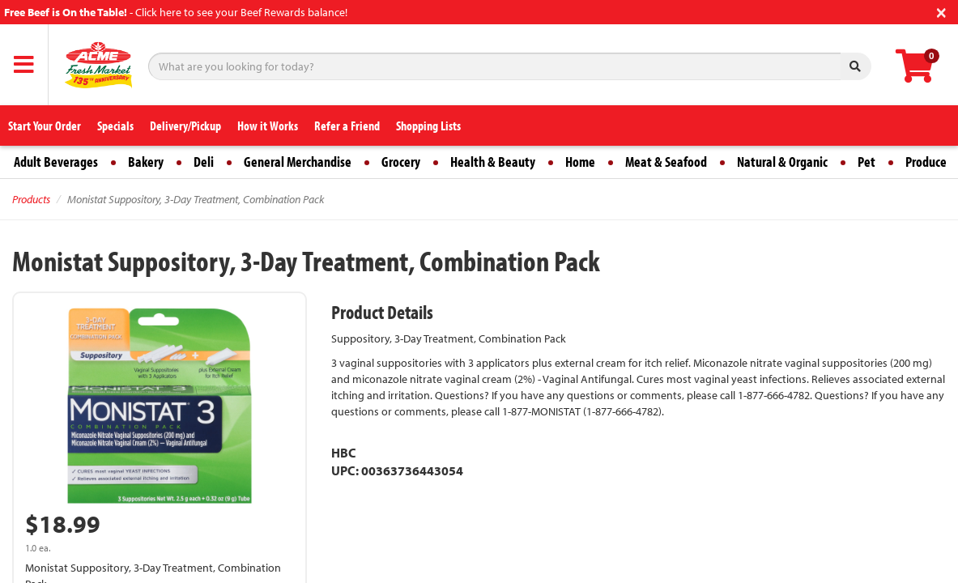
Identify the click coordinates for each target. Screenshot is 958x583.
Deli (204, 161)
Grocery (400, 161)
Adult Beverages (56, 161)
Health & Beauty (492, 161)
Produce (926, 161)
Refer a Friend (347, 125)
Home (580, 161)
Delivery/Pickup (185, 125)
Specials (115, 125)
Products (31, 199)
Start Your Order (44, 125)
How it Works (267, 125)
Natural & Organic (782, 161)
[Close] (941, 10)
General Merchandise (297, 161)
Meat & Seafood (666, 161)
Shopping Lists (428, 125)
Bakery (146, 161)
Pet (866, 161)
